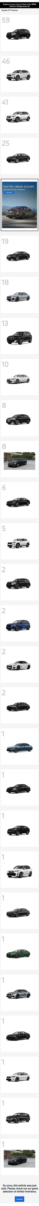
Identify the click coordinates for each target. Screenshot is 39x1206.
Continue (19, 1199)
